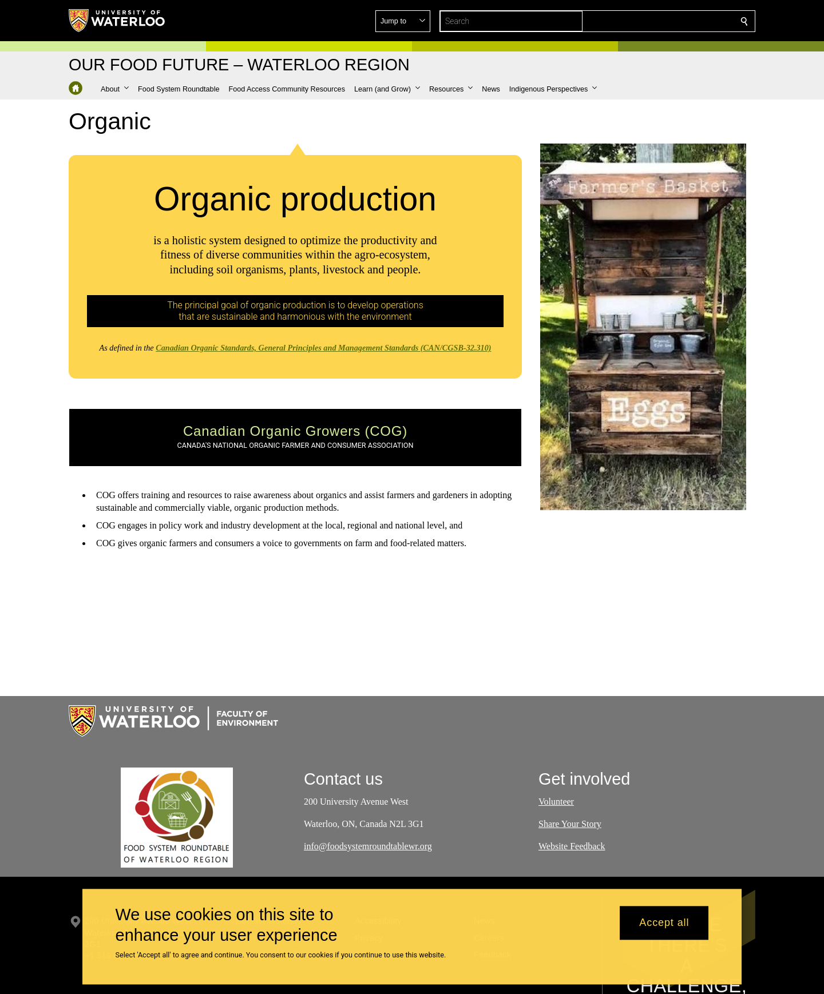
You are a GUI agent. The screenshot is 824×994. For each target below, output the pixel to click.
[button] (661, 21)
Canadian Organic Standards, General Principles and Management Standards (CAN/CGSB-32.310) (323, 347)
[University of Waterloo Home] (117, 20)
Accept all (664, 923)
